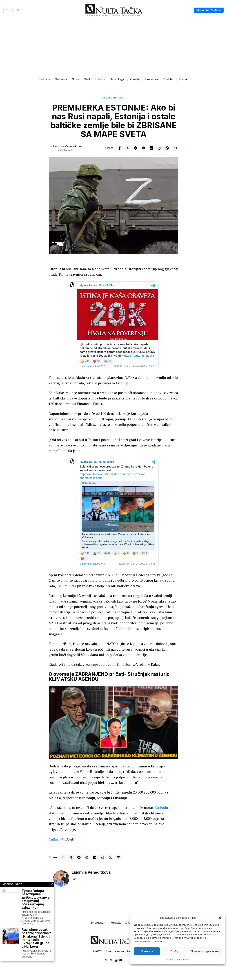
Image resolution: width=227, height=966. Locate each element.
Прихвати (147, 951)
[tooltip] (119, 148)
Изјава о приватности (177, 959)
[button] (220, 918)
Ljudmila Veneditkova (67, 146)
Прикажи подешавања (205, 951)
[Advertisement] (113, 47)
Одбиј (174, 951)
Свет (121, 97)
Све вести (109, 97)
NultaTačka (57, 839)
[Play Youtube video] (113, 722)
